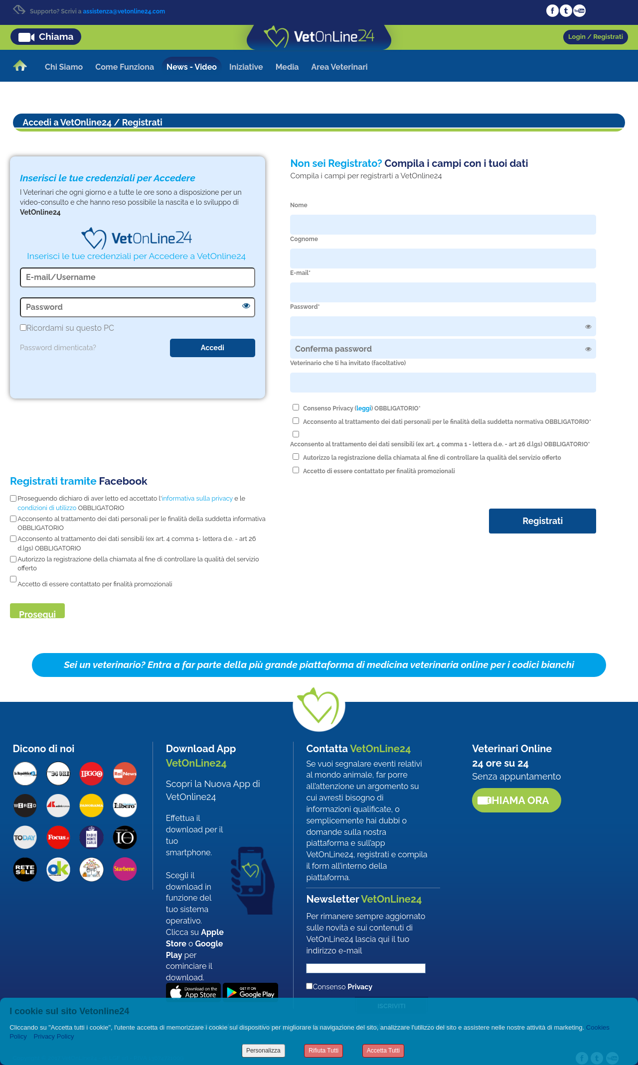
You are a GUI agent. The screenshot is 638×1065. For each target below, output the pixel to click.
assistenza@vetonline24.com (124, 11)
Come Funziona (124, 67)
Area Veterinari (340, 67)
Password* (305, 306)
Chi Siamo (64, 67)
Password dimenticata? (58, 347)
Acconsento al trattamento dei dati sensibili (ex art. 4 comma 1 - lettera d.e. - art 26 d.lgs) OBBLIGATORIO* (440, 444)
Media (287, 67)
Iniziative (246, 67)
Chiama (56, 36)
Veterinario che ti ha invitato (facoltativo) (348, 363)
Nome (299, 205)
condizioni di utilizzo (46, 508)
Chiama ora (516, 800)
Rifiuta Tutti (323, 1050)
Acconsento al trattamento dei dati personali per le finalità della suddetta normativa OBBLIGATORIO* (447, 421)
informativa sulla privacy (197, 498)
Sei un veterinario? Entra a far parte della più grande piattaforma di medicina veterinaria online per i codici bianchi (319, 664)
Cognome (304, 239)
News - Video (191, 67)
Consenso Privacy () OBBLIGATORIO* (362, 408)
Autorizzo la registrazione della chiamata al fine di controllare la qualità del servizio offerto (432, 457)
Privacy (359, 986)
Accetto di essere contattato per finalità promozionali (379, 471)
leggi (363, 408)
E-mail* (300, 272)
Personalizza (263, 1050)
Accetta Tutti (383, 1050)
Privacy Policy (54, 1036)
